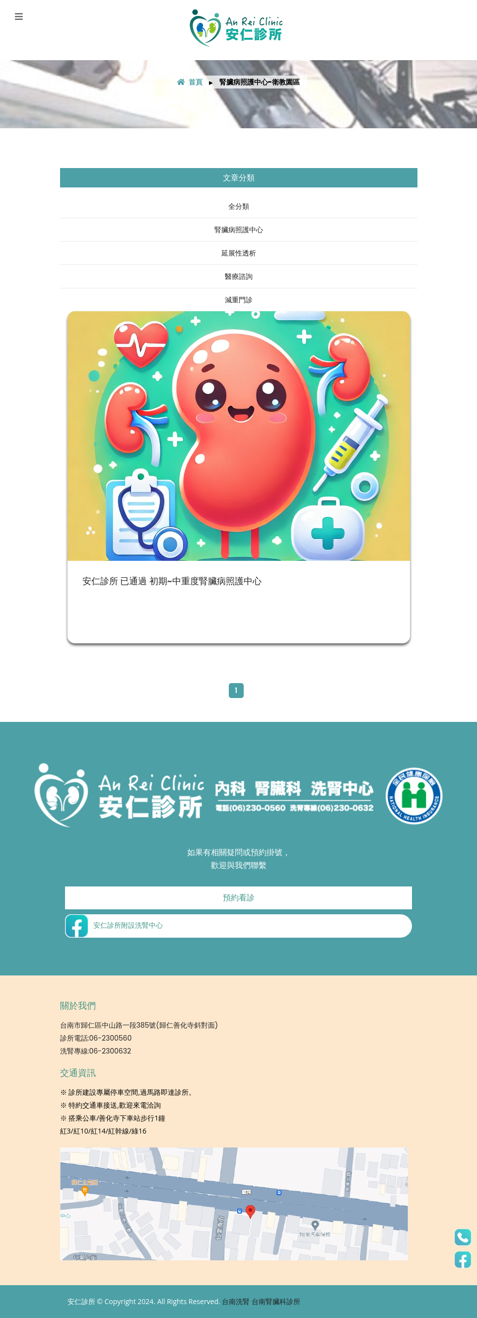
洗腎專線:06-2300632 (95, 1051)
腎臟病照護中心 (238, 230)
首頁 (190, 82)
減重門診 (239, 300)
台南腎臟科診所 (276, 1302)
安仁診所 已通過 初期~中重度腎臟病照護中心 (172, 581)
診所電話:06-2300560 (96, 1038)
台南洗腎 (236, 1302)
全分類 (238, 206)
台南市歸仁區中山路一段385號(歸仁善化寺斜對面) (139, 1025)
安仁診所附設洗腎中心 (114, 926)
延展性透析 (238, 253)
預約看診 (239, 897)
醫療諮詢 (239, 276)
